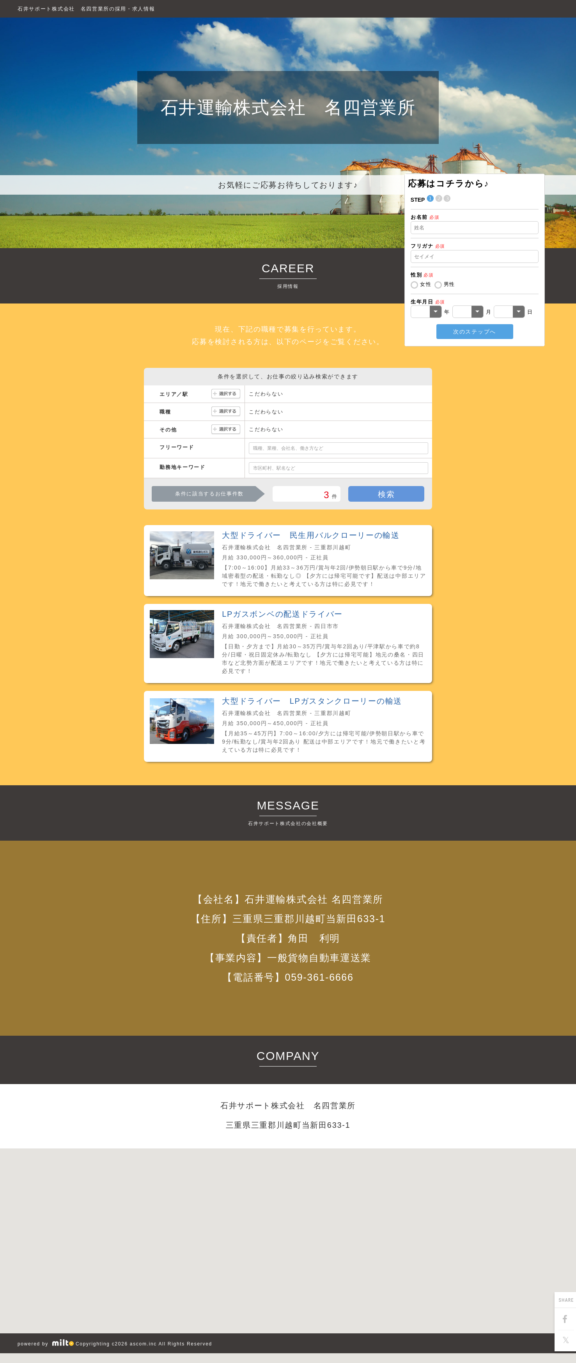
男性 (449, 284)
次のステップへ (474, 331)
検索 (386, 494)
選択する (226, 394)
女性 (425, 284)
